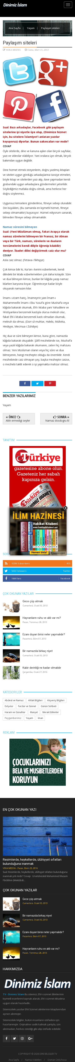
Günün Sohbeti (48, 706)
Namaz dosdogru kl (57, 420)
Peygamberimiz (13, 718)
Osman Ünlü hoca (57, 1060)
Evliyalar (9, 706)
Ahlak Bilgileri (35, 700)
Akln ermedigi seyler (18, 420)
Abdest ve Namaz (14, 700)
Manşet (34, 712)
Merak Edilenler (50, 712)
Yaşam (31, 28)
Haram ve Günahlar (15, 712)
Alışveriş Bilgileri (55, 700)
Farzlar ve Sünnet (27, 706)
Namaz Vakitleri (33, 1060)
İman (40, 718)
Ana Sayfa (15, 28)
